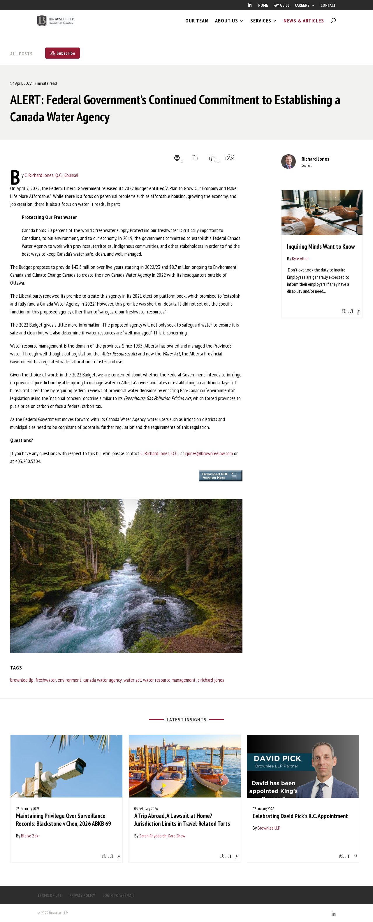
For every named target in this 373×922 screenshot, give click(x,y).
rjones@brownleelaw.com (209, 453)
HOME (263, 5)
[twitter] (194, 158)
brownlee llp (22, 679)
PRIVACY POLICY (82, 895)
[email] (177, 158)
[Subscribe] (62, 53)
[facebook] (229, 158)
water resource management (169, 679)
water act (132, 679)
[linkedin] (211, 158)
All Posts (21, 54)
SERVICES (260, 26)
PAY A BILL (281, 5)
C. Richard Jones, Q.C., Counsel (51, 175)
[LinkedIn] (249, 6)
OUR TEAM (197, 26)
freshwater (46, 679)
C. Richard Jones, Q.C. (159, 453)
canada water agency (102, 679)
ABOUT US (226, 26)
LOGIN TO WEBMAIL (119, 895)
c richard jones (211, 679)
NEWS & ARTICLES (304, 26)
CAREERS (302, 5)
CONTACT (328, 5)
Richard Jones (315, 158)
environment (69, 679)
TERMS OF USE (49, 895)
